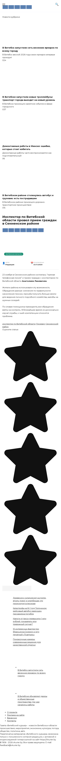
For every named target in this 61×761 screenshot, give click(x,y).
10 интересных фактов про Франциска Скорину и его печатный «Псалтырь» (26, 632)
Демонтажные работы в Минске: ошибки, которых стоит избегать (26, 147)
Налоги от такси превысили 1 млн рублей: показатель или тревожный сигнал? (29, 621)
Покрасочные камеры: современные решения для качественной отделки (27, 642)
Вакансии (12, 718)
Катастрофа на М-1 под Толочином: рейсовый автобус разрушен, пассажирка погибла (30, 611)
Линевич (40, 324)
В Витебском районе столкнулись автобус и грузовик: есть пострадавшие (27, 196)
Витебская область (14, 254)
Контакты (11, 721)
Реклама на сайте (15, 715)
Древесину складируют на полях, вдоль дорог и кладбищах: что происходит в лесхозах (29, 601)
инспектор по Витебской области (19, 324)
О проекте (12, 712)
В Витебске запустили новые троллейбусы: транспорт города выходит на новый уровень (28, 98)
